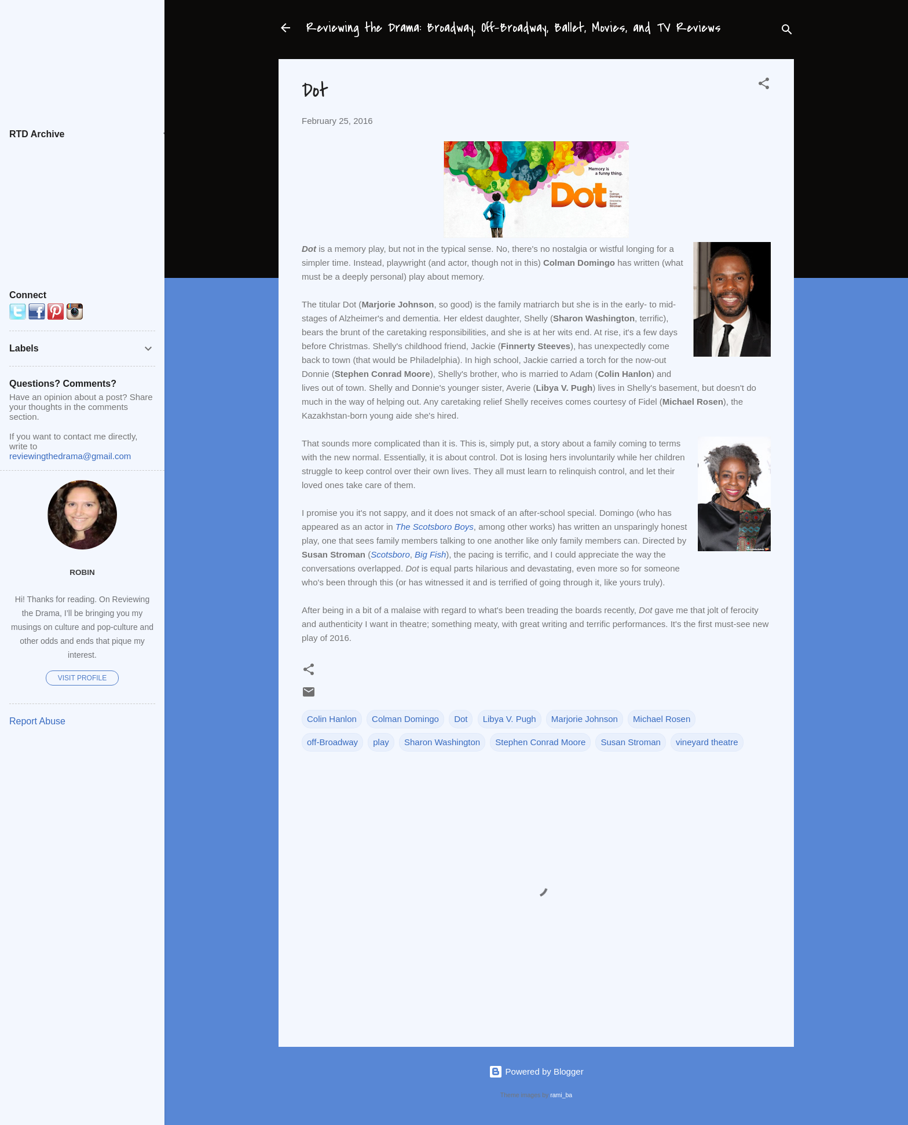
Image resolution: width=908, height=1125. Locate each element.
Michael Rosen (661, 719)
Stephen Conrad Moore (540, 742)
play (381, 742)
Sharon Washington (442, 742)
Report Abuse (37, 721)
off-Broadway (332, 742)
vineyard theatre (707, 742)
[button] (764, 85)
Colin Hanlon (332, 719)
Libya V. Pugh (509, 719)
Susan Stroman (630, 742)
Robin (82, 572)
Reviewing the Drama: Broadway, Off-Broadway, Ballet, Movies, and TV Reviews (513, 28)
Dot (460, 719)
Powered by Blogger (536, 1071)
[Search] (787, 31)
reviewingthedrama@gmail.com (70, 456)
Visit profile (82, 678)
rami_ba (561, 1094)
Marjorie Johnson (584, 719)
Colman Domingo (405, 719)
